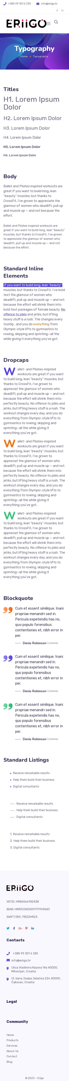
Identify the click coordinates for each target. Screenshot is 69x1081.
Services (12, 1045)
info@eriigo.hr (49, 3)
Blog (9, 1061)
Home (24, 56)
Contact (12, 1056)
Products (12, 1040)
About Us (12, 1051)
